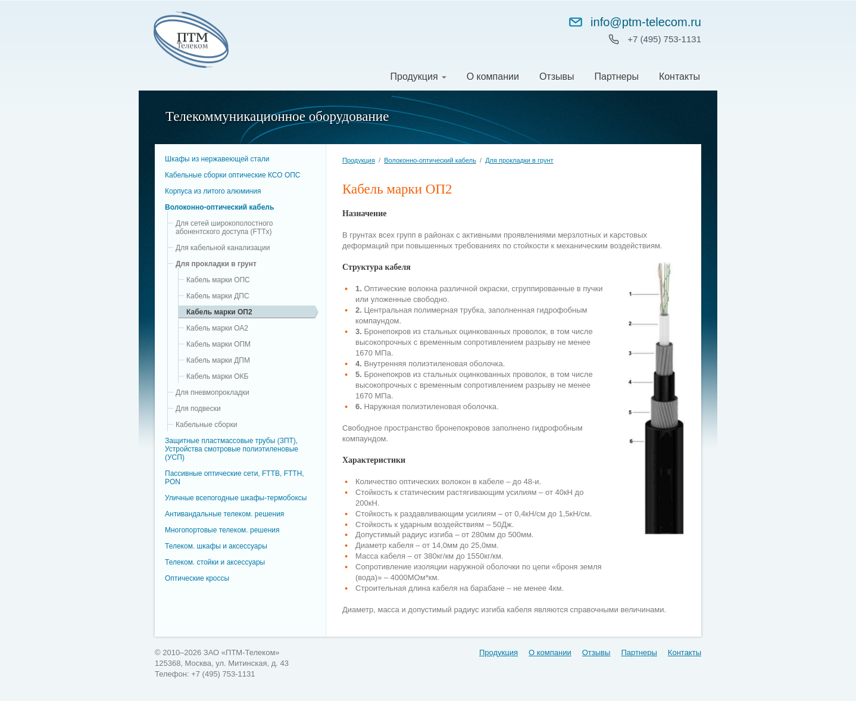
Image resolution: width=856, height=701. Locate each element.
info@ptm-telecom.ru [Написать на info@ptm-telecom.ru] (634, 22)
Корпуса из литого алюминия (213, 191)
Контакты (679, 76)
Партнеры (616, 76)
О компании (493, 76)
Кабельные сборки (206, 424)
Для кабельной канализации (223, 248)
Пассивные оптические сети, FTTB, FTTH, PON (234, 477)
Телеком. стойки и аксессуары (215, 562)
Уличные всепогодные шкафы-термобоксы (236, 498)
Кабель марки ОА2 (217, 328)
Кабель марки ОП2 (219, 312)
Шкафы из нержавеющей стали (217, 159)
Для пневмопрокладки (212, 392)
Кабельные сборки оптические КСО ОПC (233, 175)
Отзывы (556, 76)
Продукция (414, 76)
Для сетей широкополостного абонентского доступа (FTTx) (224, 227)
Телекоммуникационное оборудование (277, 116)
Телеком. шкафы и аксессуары (216, 546)
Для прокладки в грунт (216, 264)
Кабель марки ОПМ (218, 344)
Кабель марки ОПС (218, 280)
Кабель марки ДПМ (218, 360)
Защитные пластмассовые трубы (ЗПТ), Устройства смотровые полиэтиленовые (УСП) (231, 449)
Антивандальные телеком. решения (224, 514)
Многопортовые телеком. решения (222, 530)
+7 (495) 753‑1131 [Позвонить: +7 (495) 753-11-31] (664, 39)
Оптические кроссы (197, 578)
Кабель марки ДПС (217, 296)
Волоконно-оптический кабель (219, 207)
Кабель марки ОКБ (217, 376)
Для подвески (198, 408)
